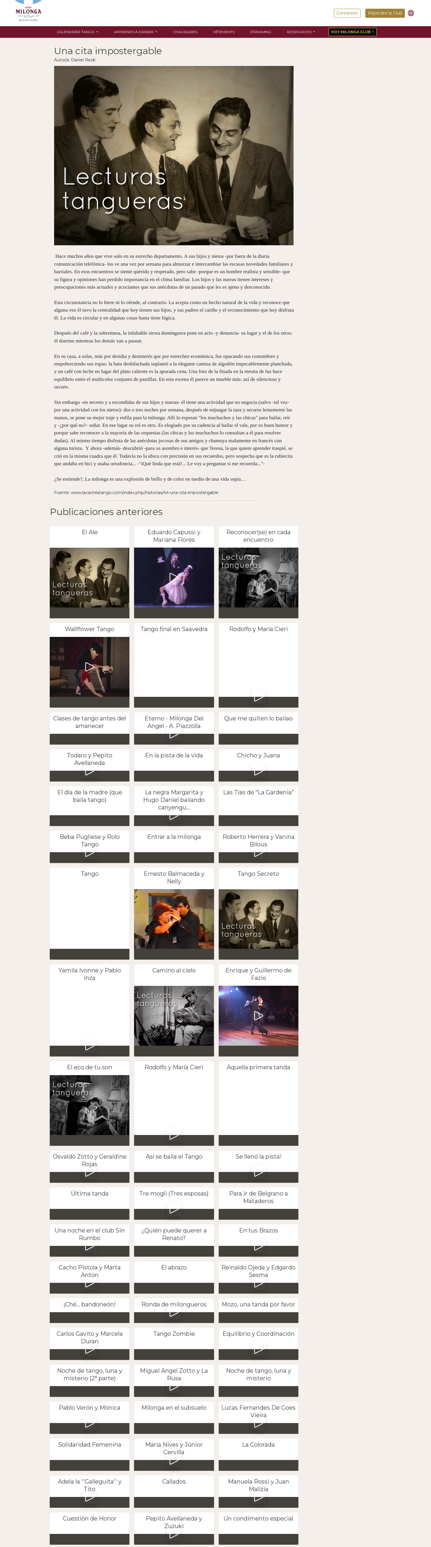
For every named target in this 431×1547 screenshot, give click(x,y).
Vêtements (223, 32)
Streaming (260, 32)
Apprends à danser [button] (134, 32)
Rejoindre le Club (385, 13)
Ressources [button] (299, 32)
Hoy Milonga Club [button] (351, 32)
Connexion (347, 13)
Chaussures (185, 32)
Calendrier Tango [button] (76, 32)
